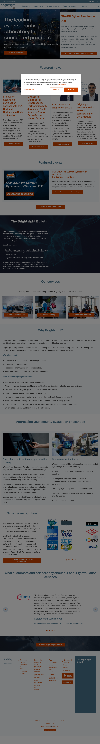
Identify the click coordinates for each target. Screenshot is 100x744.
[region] (51, 84)
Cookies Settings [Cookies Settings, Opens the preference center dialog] (29, 89)
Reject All (56, 89)
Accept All (71, 89)
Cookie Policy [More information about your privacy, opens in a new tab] (62, 84)
